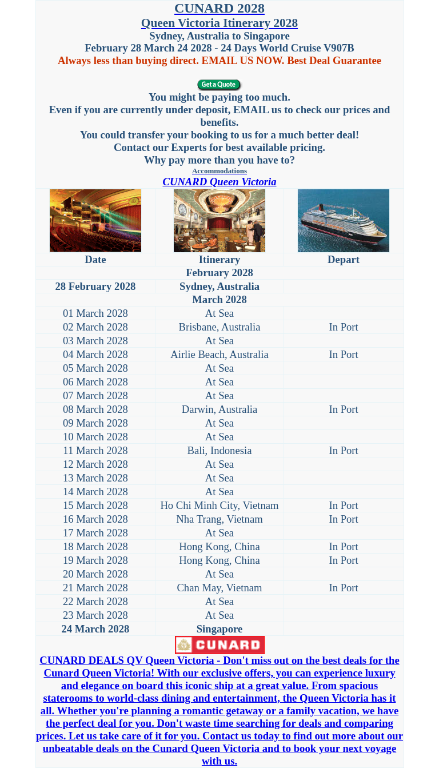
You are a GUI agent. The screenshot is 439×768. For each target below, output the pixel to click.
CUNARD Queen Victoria (219, 182)
